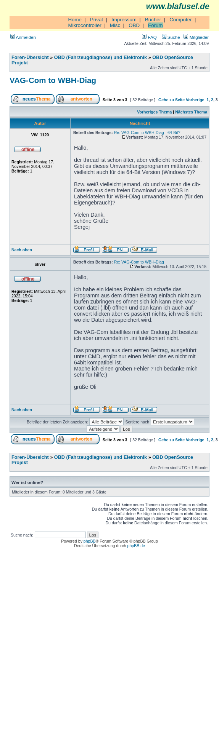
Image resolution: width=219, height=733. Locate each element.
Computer (180, 19)
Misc (115, 25)
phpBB (90, 541)
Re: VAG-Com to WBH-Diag (139, 262)
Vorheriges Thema (154, 112)
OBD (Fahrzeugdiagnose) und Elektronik (100, 57)
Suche (171, 37)
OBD (134, 25)
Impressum (124, 19)
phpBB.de (136, 545)
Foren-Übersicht (30, 57)
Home (75, 19)
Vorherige (195, 99)
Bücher (153, 19)
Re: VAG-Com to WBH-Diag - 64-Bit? (147, 132)
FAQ (149, 37)
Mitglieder (196, 37)
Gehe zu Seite (171, 99)
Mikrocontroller (84, 25)
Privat (96, 19)
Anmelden (23, 37)
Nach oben (21, 250)
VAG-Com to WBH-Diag (53, 80)
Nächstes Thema (191, 112)
